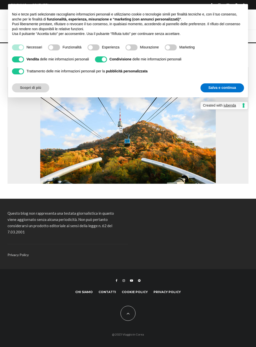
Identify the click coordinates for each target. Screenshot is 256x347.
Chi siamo (84, 292)
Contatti (107, 292)
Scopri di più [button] (30, 88)
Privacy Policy (18, 255)
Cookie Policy (135, 292)
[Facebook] (116, 280)
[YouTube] (132, 280)
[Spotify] (139, 280)
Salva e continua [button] (222, 88)
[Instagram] (124, 280)
